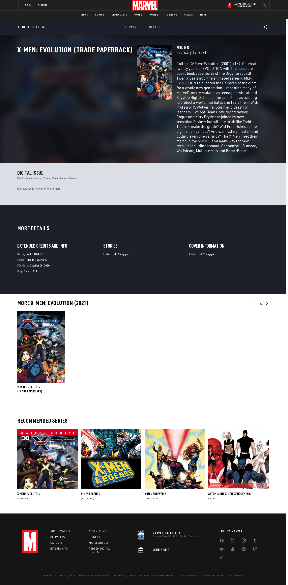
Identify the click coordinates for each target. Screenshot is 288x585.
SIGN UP (42, 5)
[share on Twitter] (233, 541)
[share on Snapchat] (233, 550)
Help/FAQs (57, 537)
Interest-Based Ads (213, 575)
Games (138, 14)
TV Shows (171, 14)
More (203, 14)
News (84, 14)
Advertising (97, 531)
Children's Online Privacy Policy (157, 575)
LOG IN (27, 5)
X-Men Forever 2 (155, 494)
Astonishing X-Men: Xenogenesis (229, 494)
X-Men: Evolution (28, 494)
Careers (56, 542)
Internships (59, 548)
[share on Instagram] (244, 541)
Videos (188, 14)
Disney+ (94, 537)
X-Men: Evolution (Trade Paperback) (29, 390)
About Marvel (60, 531)
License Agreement (188, 575)
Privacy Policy (67, 575)
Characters (119, 14)
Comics (99, 14)
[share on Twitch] (255, 550)
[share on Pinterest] (244, 550)
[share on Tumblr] (255, 541)
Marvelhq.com (99, 542)
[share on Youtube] (222, 550)
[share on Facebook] (222, 541)
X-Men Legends (90, 494)
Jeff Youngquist (121, 254)
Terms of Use (49, 575)
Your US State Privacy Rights (94, 575)
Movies (153, 14)
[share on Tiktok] (222, 558)
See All (261, 304)
